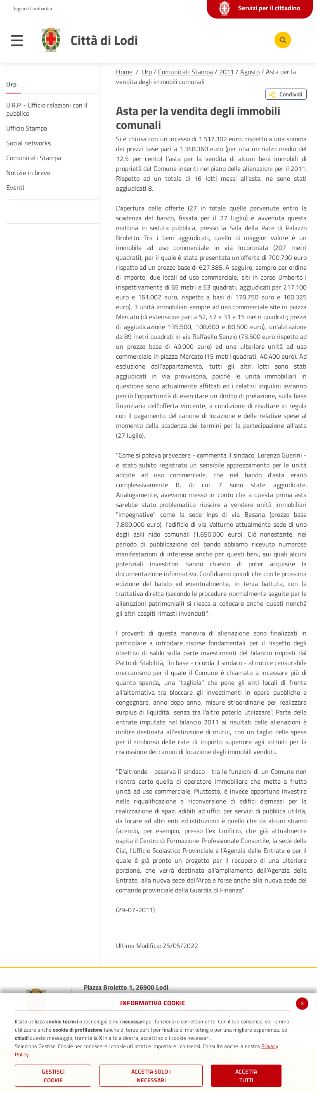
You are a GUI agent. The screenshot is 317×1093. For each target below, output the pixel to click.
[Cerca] (281, 40)
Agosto (250, 72)
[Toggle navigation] (21, 42)
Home (124, 72)
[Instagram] (254, 39)
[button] (29, 8)
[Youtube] (230, 39)
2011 (226, 72)
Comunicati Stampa (185, 72)
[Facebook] (205, 39)
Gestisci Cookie (53, 1075)
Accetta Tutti (246, 1075)
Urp (147, 72)
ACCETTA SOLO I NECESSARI (151, 1075)
